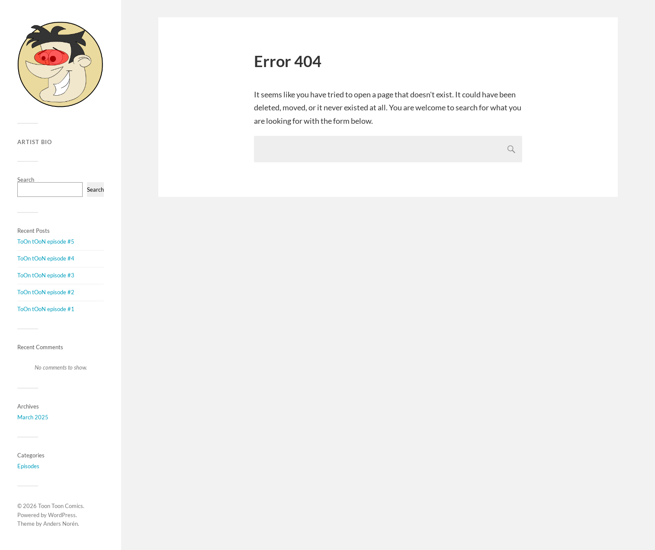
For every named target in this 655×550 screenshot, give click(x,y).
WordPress (62, 514)
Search (25, 179)
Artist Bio (34, 141)
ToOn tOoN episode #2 (45, 292)
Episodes (28, 466)
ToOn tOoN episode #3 (45, 275)
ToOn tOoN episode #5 (45, 241)
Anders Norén (60, 523)
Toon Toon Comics (60, 505)
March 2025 (32, 417)
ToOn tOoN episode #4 (45, 258)
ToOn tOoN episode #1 (45, 309)
